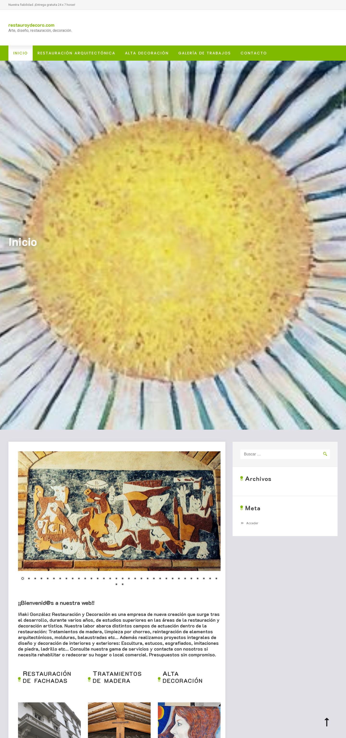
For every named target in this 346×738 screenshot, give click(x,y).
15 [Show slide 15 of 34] (110, 579)
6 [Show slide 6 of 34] (53, 579)
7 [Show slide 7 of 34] (60, 579)
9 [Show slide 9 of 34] (72, 579)
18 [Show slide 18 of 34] (128, 579)
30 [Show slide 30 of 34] (203, 579)
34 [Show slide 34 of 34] (122, 584)
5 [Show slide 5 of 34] (47, 579)
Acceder (252, 523)
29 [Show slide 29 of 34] (197, 579)
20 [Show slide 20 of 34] (141, 579)
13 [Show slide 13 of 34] (97, 579)
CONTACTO (254, 53)
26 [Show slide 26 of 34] (178, 579)
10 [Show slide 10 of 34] (78, 579)
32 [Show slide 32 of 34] (216, 579)
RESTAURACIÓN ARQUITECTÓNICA (76, 53)
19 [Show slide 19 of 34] (135, 579)
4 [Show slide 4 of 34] (41, 579)
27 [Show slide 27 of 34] (185, 579)
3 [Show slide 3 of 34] (35, 579)
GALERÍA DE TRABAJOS (204, 53)
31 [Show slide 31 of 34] (210, 579)
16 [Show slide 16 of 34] (116, 579)
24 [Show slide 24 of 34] (166, 579)
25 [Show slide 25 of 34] (172, 579)
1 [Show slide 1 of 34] (22, 579)
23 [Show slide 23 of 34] (160, 579)
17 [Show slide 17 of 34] (122, 579)
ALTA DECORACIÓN (147, 53)
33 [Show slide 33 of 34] (116, 584)
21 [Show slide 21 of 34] (147, 579)
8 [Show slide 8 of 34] (66, 579)
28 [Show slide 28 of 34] (191, 579)
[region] (119, 521)
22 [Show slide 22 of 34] (153, 579)
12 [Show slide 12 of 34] (91, 579)
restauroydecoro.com (31, 25)
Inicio (20, 53)
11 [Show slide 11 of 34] (85, 579)
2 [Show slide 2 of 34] (28, 579)
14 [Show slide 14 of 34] (103, 579)
